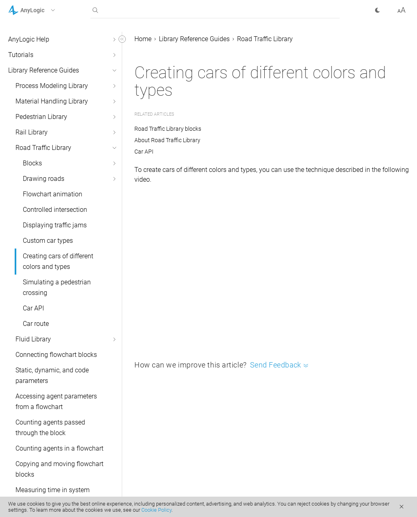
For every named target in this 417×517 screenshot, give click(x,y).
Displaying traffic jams (55, 225)
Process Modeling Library (51, 86)
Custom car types (48, 240)
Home (142, 39)
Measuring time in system (52, 490)
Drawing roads (43, 179)
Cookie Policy (156, 510)
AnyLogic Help (28, 39)
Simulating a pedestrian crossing (57, 287)
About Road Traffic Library (167, 140)
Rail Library (31, 132)
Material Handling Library (51, 101)
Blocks (32, 163)
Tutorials (20, 55)
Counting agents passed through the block (50, 427)
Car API (33, 308)
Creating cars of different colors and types (58, 261)
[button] (42, 10)
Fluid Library (33, 339)
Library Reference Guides (43, 70)
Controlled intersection (55, 209)
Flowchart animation (52, 194)
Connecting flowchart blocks (56, 355)
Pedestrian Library (41, 117)
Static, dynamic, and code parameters (52, 375)
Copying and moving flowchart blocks (59, 469)
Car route (36, 324)
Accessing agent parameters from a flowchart (56, 401)
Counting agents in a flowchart (59, 448)
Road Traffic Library (43, 148)
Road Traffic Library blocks (167, 128)
